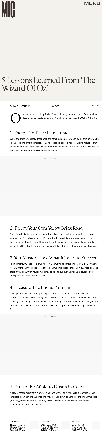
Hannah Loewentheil (21, 106)
